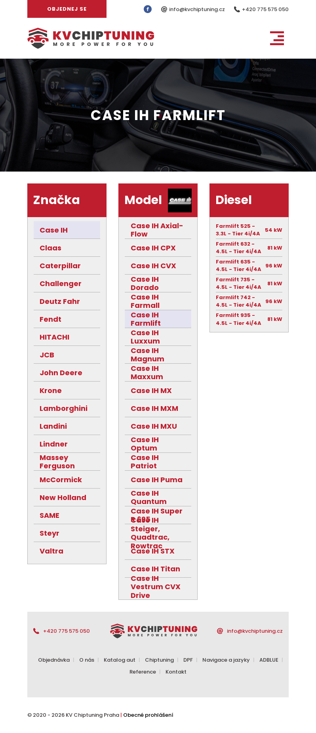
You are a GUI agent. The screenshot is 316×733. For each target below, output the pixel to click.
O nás (86, 660)
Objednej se (67, 9)
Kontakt (176, 672)
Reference (142, 672)
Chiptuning (159, 660)
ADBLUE (268, 660)
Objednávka (54, 660)
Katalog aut (119, 660)
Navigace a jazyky (226, 660)
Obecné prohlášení (148, 715)
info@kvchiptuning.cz (197, 9)
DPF (188, 660)
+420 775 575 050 (265, 9)
